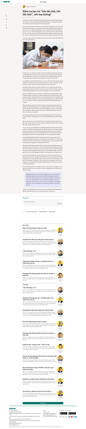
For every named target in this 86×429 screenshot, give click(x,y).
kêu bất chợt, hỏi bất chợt (32, 211)
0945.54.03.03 (53, 413)
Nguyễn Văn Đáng (60, 363)
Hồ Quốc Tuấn (60, 257)
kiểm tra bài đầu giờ (43, 211)
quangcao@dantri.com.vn (51, 414)
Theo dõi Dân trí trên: (63, 416)
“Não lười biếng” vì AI (29, 251)
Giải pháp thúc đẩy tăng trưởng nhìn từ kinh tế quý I (38, 239)
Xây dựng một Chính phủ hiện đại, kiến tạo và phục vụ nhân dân (39, 274)
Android (72, 413)
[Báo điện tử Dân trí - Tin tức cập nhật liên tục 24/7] (6, 2)
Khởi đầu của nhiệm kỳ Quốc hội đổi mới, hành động (38, 379)
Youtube (72, 417)
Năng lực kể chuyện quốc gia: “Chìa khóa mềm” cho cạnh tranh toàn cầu (38, 262)
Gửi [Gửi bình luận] (59, 203)
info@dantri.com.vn (15, 424)
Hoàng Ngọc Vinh (60, 398)
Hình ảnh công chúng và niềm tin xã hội (35, 228)
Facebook (69, 417)
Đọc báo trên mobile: (64, 410)
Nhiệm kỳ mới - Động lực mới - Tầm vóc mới (36, 344)
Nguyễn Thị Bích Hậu (31, 6)
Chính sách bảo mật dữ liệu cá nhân (50, 416)
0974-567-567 (19, 423)
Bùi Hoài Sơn (60, 267)
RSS (44, 410)
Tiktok (73, 417)
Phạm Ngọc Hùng (60, 352)
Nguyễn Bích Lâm (60, 246)
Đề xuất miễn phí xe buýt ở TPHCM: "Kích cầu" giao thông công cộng (38, 368)
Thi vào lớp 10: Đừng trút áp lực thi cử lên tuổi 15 (37, 391)
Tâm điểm (25, 284)
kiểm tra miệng (52, 211)
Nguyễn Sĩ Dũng (60, 235)
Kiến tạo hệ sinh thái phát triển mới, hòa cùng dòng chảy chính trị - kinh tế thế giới (39, 357)
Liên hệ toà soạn (46, 412)
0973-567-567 (28, 419)
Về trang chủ (43, 403)
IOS (63, 413)
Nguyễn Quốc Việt (60, 280)
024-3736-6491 (17, 419)
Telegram (76, 417)
